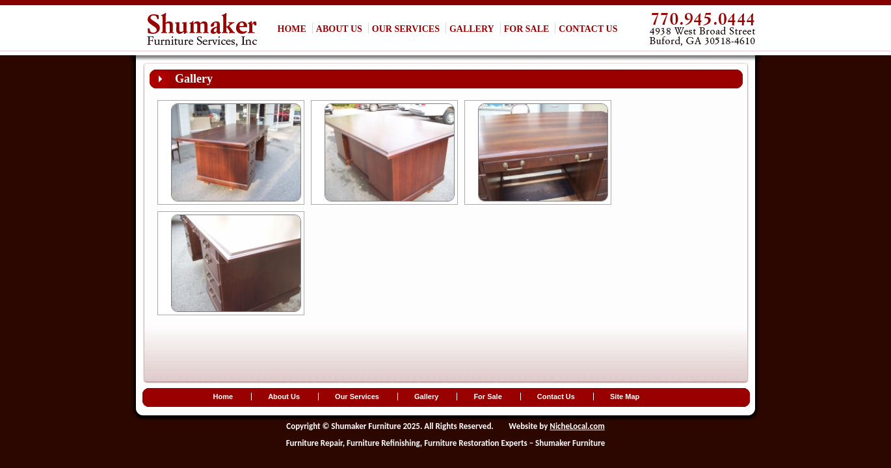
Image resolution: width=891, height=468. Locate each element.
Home (292, 29)
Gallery (471, 29)
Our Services (406, 29)
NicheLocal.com (577, 426)
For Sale (527, 29)
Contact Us (588, 29)
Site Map (624, 396)
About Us (339, 29)
